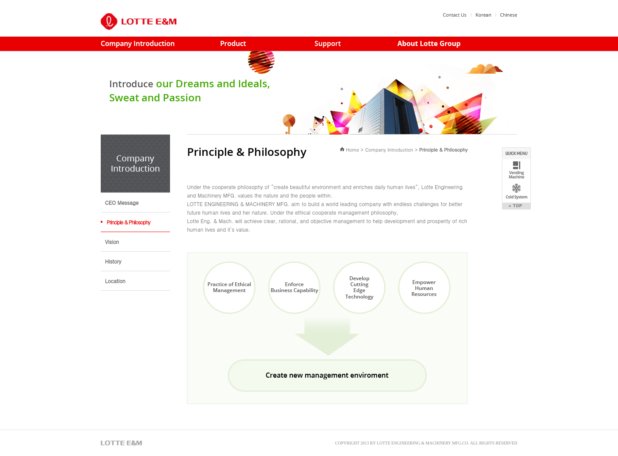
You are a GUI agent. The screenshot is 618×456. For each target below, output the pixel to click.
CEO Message (122, 202)
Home (352, 149)
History (113, 261)
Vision (112, 241)
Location (115, 280)
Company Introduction (389, 149)
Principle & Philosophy (128, 222)
